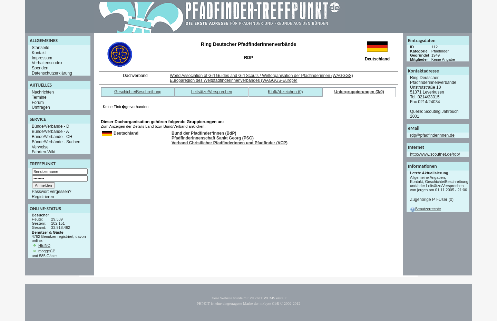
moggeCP (46, 251)
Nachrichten (43, 92)
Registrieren (43, 196)
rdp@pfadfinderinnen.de (432, 135)
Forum (38, 102)
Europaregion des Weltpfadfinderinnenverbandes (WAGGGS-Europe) (234, 80)
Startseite (40, 47)
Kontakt (39, 52)
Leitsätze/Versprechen (211, 91)
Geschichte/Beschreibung (138, 91)
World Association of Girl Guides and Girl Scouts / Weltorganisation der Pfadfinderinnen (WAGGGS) (261, 75)
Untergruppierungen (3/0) (359, 91)
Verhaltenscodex (47, 62)
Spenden (40, 68)
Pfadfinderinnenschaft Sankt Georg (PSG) (213, 138)
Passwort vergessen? (51, 191)
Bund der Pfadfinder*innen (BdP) (204, 133)
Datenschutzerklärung (52, 73)
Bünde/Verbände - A (50, 131)
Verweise (40, 146)
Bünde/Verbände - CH (52, 136)
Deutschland (126, 133)
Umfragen (41, 107)
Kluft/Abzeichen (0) (285, 91)
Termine (39, 97)
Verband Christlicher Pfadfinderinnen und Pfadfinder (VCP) (230, 142)
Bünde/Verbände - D (50, 126)
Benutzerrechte (425, 209)
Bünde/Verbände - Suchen (56, 141)
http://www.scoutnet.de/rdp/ (435, 154)
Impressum (42, 57)
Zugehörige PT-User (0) (432, 199)
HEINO (44, 245)
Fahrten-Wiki (43, 151)
